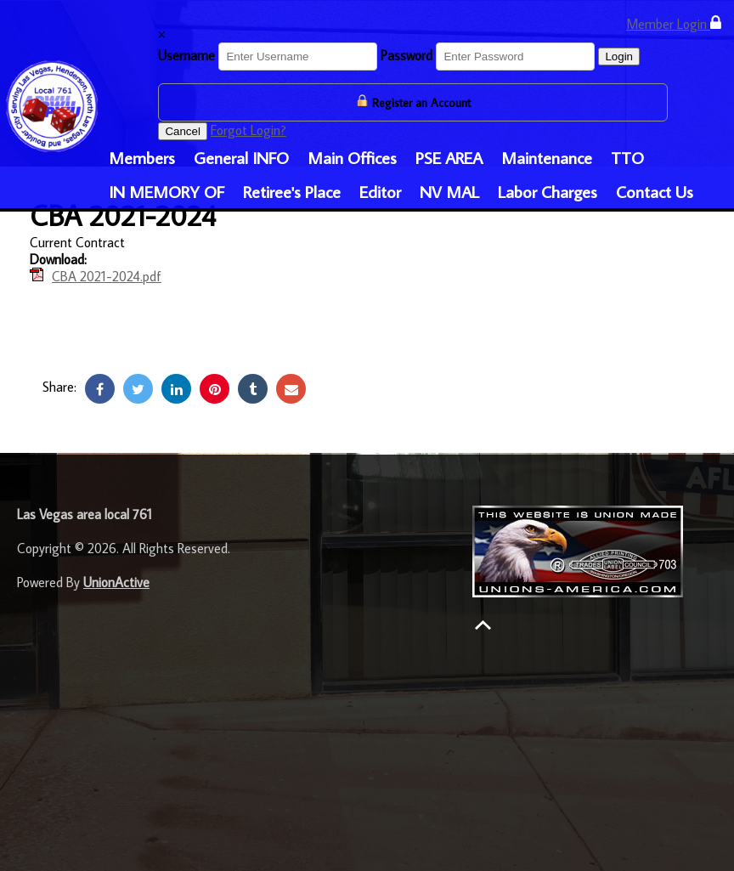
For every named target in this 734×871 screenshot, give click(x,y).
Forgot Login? (248, 130)
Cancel (182, 131)
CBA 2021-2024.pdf (106, 276)
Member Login (673, 23)
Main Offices (352, 157)
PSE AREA (449, 157)
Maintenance (546, 157)
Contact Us (654, 191)
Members (142, 157)
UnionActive (116, 582)
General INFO (241, 157)
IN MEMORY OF (166, 191)
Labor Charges (547, 191)
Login (619, 56)
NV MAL (449, 191)
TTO (627, 157)
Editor (380, 191)
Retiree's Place (292, 191)
